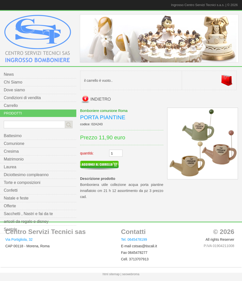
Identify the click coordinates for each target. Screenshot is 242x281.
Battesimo (13, 136)
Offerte (10, 206)
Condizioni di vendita (22, 98)
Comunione (14, 143)
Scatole (10, 229)
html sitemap (111, 274)
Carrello (11, 105)
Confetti (11, 190)
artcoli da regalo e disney (26, 221)
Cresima (11, 151)
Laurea (10, 167)
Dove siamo (14, 90)
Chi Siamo (13, 82)
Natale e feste (16, 198)
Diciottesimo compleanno (26, 175)
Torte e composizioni (22, 182)
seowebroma (131, 274)
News (9, 74)
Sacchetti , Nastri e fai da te (28, 214)
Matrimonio (14, 159)
